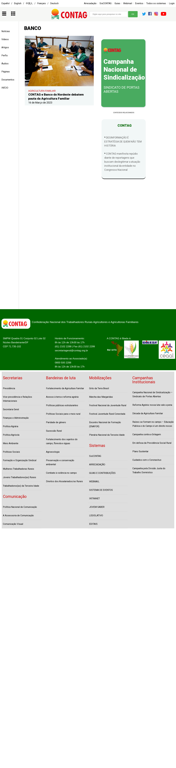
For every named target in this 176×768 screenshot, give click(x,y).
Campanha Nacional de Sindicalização (124, 69)
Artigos (5, 47)
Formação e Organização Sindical (19, 460)
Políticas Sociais (11, 451)
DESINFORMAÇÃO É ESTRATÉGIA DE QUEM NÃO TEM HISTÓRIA (123, 141)
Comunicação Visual (13, 524)
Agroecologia (52, 451)
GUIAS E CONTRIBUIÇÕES (102, 473)
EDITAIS (93, 524)
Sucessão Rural (54, 430)
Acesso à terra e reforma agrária (62, 397)
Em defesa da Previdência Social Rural (151, 443)
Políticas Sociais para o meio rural (63, 413)
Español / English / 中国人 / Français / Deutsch (30, 3)
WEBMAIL (94, 481)
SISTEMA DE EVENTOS (101, 490)
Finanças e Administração (16, 418)
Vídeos (5, 39)
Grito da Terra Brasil (99, 388)
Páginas (5, 71)
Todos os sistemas (156, 3)
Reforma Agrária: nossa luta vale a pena (152, 405)
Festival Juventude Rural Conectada (107, 413)
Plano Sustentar (140, 451)
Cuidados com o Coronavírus (146, 460)
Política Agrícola (11, 435)
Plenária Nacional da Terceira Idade (107, 435)
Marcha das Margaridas (101, 397)
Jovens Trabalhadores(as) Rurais (19, 477)
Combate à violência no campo (61, 473)
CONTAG (124, 125)
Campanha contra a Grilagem (146, 434)
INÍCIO (4, 87)
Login (172, 3)
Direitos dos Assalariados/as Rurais (64, 481)
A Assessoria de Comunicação (18, 515)
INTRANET (94, 498)
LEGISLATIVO (96, 515)
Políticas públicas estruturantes (62, 405)
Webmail (127, 3)
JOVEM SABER (96, 507)
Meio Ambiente (10, 443)
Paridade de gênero (56, 422)
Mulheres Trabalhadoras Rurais (18, 468)
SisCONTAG (106, 3)
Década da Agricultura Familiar (147, 413)
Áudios (5, 63)
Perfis (4, 55)
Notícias (5, 31)
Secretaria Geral (11, 409)
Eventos (139, 3)
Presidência (9, 388)
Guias (117, 3)
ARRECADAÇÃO (97, 464)
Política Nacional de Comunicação (20, 507)
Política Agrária (10, 426)
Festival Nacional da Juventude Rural (107, 405)
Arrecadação (90, 3)
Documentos (7, 79)
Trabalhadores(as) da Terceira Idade (21, 485)
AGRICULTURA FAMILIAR (42, 91)
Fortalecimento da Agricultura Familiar (65, 388)
